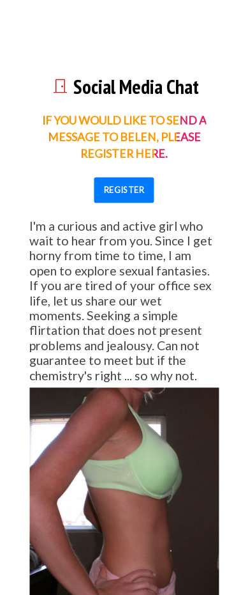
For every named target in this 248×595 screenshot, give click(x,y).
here (150, 153)
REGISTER (124, 190)
